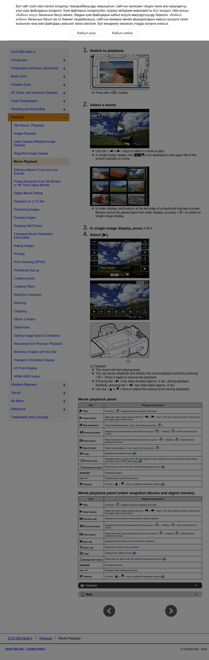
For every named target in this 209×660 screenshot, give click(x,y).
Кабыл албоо (122, 33)
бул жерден (162, 10)
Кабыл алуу (27, 15)
